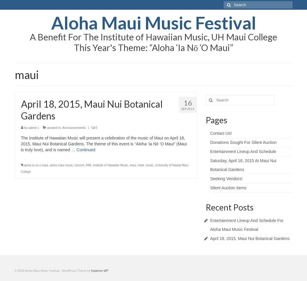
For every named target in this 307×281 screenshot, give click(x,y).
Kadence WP (99, 270)
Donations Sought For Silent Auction (243, 142)
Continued (86, 149)
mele (141, 165)
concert (79, 165)
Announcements (74, 127)
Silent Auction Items (228, 187)
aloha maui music (61, 165)
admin (32, 127)
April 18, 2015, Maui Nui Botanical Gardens (249, 238)
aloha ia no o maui (36, 165)
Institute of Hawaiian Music (110, 165)
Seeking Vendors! (226, 178)
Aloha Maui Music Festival (153, 22)
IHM (88, 165)
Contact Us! (221, 133)
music (149, 165)
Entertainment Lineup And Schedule (243, 151)
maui (133, 165)
